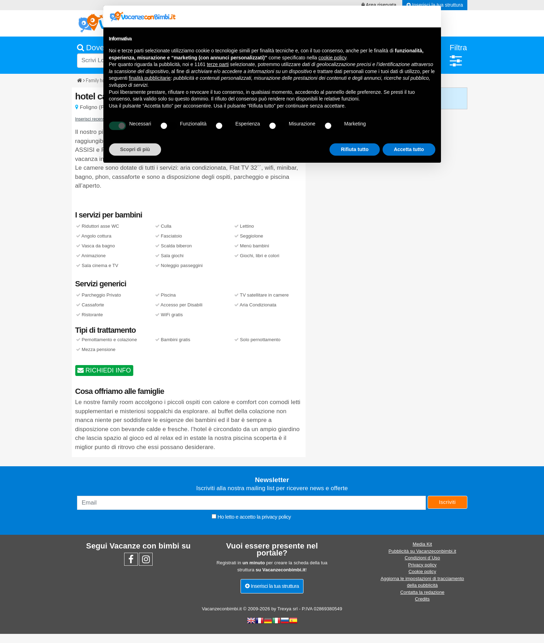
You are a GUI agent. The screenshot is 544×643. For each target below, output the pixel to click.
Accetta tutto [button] (409, 149)
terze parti (218, 64)
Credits (422, 599)
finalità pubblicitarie (150, 78)
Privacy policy (422, 564)
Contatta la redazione (422, 592)
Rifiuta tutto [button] (355, 149)
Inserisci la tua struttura (272, 586)
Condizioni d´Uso (422, 557)
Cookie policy (422, 571)
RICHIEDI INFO (104, 370)
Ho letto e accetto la (251, 517)
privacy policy (276, 517)
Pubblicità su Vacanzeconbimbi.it (422, 551)
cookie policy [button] (332, 57)
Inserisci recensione (94, 119)
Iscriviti (447, 502)
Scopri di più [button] (135, 149)
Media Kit (422, 544)
